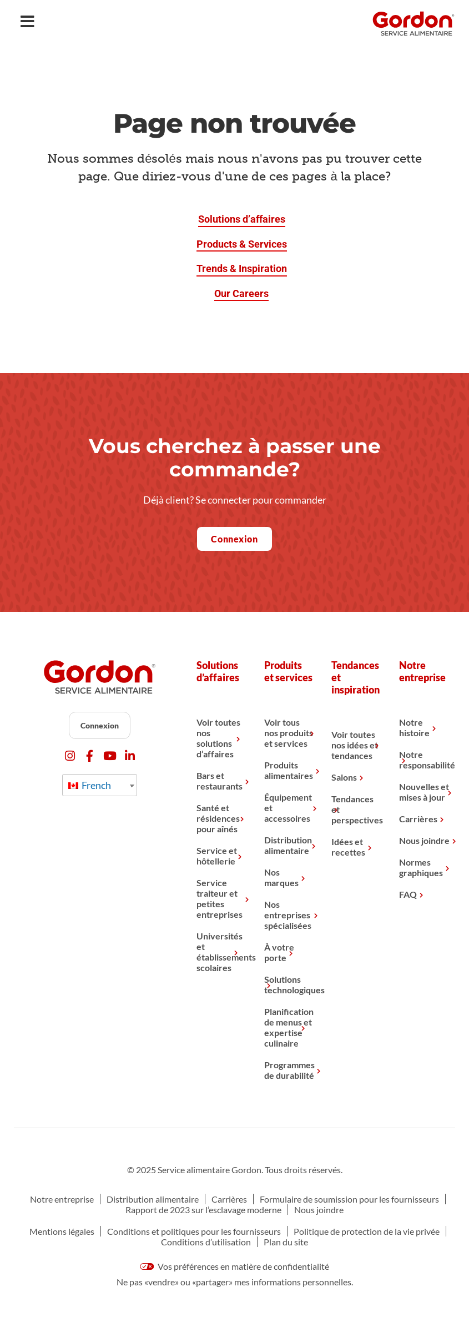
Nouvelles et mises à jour (424, 791)
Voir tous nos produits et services (288, 732)
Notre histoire (414, 727)
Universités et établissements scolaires (221, 952)
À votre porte (279, 952)
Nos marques (281, 877)
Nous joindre (424, 840)
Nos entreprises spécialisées (287, 915)
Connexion (99, 725)
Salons (344, 777)
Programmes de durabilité (289, 1069)
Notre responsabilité (424, 759)
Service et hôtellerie (216, 855)
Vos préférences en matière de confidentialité (235, 1266)
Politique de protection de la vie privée (367, 1231)
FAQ (408, 894)
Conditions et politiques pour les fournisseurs (194, 1231)
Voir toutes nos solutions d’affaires (218, 738)
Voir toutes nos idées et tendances (354, 745)
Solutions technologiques (289, 984)
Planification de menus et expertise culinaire (289, 1027)
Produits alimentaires (288, 770)
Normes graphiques (421, 867)
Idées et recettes (348, 846)
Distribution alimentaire (288, 845)
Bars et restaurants (219, 780)
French (89, 785)
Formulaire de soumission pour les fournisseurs (349, 1199)
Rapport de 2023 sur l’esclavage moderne (203, 1209)
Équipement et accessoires (288, 807)
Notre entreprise (62, 1199)
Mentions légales (61, 1231)
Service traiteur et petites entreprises (219, 898)
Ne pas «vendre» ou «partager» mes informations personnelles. (235, 1281)
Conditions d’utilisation (206, 1241)
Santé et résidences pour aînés (218, 818)
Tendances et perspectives (356, 809)
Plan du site (286, 1241)
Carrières (418, 818)
